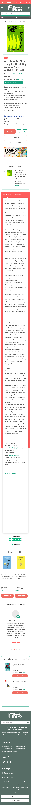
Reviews (18, 195)
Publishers (7, 777)
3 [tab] (16, 649)
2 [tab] (14, 649)
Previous (24, 659)
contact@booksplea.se (10, 751)
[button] (15, 152)
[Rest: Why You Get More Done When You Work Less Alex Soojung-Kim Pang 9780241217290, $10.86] (7, 562)
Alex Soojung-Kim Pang (15, 448)
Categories (7, 773)
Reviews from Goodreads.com (20, 529)
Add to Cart (20, 675)
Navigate (7, 768)
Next (27, 659)
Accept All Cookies (15, 800)
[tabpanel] (7, 577)
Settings (15, 792)
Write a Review (17, 73)
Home (2, 22)
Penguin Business (14, 455)
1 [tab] (11, 649)
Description (7, 195)
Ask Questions (15, 143)
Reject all (15, 796)
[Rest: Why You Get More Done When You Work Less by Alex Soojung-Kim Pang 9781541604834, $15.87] (21, 562)
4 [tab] (19, 649)
